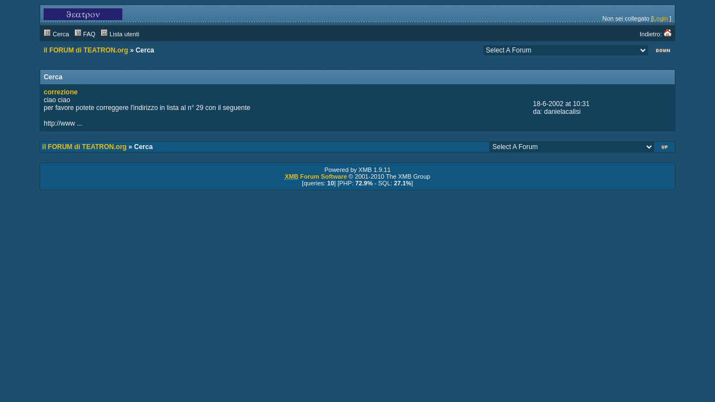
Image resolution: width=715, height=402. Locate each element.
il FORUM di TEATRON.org (86, 50)
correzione (61, 92)
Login (660, 18)
